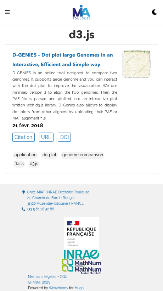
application (25, 154)
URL (46, 137)
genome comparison (82, 154)
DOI (64, 137)
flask (19, 163)
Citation (23, 137)
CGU (64, 277)
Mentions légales (42, 277)
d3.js (34, 163)
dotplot (49, 154)
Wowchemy (58, 288)
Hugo (79, 288)
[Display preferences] (155, 12)
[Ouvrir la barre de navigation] (7, 12)
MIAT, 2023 (39, 282)
